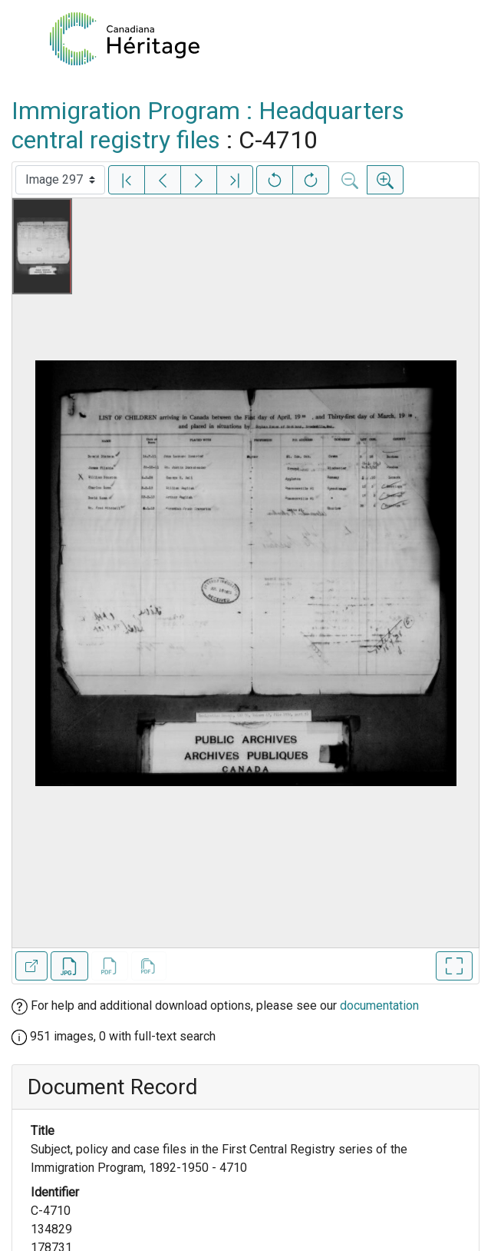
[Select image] (60, 179)
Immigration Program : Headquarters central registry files (208, 125)
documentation (379, 1005)
